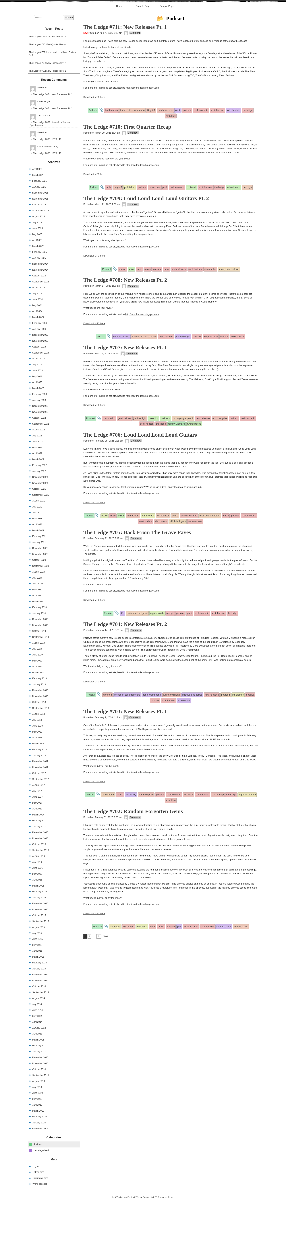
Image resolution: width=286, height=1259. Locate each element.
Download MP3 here (94, 155)
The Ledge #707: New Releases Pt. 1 (47, 129)
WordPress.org (39, 1242)
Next (105, 994)
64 (99, 994)
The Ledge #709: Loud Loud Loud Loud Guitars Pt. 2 (52, 112)
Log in (35, 1224)
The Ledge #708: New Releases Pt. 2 (47, 121)
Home (119, 64)
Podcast (38, 1203)
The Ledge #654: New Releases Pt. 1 (52, 152)
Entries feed (38, 1230)
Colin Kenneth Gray (47, 205)
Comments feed (40, 1236)
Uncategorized (41, 1208)
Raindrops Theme (166, 1256)
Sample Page (143, 64)
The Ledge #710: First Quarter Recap (47, 102)
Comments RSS (150, 1256)
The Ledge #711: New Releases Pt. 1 (47, 95)
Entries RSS (132, 1256)
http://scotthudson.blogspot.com (142, 146)
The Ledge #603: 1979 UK (47, 197)
